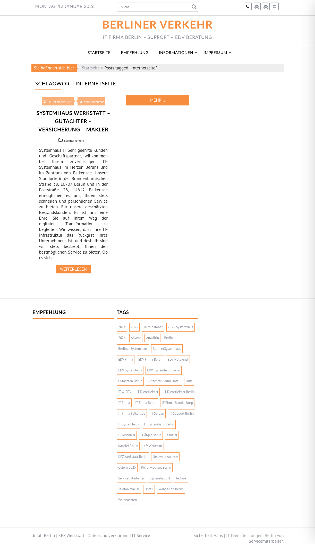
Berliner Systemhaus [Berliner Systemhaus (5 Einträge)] (132, 348)
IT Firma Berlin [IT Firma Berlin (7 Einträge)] (145, 402)
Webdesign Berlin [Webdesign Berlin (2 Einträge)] (171, 489)
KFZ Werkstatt (71, 535)
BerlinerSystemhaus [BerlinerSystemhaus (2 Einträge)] (167, 348)
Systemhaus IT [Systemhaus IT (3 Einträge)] (160, 478)
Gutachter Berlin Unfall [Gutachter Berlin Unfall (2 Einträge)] (164, 381)
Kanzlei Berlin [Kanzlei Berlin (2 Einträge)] (128, 446)
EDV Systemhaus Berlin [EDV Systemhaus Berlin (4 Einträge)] (163, 370)
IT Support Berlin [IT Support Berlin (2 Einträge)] (181, 413)
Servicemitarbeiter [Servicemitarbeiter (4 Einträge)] (131, 478)
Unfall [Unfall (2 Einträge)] (149, 489)
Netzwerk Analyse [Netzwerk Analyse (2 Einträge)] (165, 456)
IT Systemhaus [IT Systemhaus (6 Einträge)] (128, 424)
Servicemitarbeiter (266, 541)
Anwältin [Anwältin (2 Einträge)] (152, 338)
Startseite (99, 52)
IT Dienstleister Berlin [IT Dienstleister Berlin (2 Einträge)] (179, 392)
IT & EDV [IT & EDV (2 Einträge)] (124, 392)
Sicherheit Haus (208, 535)
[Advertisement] (73, 355)
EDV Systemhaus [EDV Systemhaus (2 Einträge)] (130, 370)
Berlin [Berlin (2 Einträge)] (168, 338)
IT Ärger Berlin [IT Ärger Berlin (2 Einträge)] (151, 435)
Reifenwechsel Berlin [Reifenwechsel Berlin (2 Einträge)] (156, 467)
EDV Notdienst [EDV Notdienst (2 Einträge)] (178, 359)
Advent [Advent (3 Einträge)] (136, 338)
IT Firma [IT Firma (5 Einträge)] (124, 402)
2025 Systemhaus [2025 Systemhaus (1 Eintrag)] (180, 327)
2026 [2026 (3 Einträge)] (121, 338)
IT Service (141, 535)
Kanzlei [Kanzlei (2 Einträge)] (172, 435)
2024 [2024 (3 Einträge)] (121, 327)
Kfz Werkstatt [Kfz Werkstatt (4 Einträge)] (152, 446)
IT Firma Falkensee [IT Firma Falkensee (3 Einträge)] (131, 413)
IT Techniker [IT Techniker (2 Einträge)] (126, 435)
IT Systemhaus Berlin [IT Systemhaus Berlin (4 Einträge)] (159, 424)
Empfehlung (135, 52)
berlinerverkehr (92, 102)
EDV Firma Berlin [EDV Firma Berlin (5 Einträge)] (150, 359)
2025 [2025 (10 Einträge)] (134, 327)
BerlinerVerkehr (74, 140)
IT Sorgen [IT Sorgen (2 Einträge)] (157, 413)
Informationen (176, 52)
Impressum (215, 52)
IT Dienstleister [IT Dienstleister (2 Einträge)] (147, 392)
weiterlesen (73, 269)
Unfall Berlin (43, 535)
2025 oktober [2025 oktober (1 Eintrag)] (153, 327)
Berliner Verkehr (157, 24)
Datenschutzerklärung (108, 535)
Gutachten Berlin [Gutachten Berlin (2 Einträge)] (130, 381)
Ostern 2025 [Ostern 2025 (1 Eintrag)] (127, 467)
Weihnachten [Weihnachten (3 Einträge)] (127, 500)
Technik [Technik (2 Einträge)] (181, 478)
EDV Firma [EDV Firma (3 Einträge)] (125, 359)
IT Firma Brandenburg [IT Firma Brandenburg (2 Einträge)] (177, 402)
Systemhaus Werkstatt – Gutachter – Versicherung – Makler (73, 121)
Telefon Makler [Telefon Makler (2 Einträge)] (128, 489)
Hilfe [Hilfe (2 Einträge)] (189, 381)
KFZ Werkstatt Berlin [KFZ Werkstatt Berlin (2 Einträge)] (133, 456)
